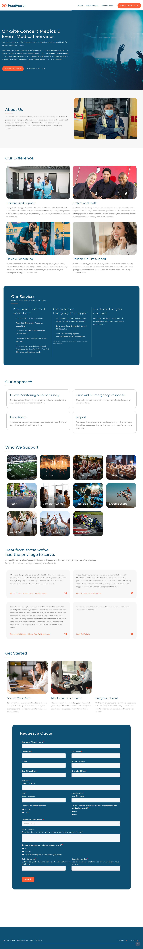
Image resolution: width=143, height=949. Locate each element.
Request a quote (13, 69)
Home (6, 940)
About (80, 5)
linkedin (122, 940)
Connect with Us (36, 69)
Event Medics (92, 5)
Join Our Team (107, 5)
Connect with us (129, 5)
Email (134, 940)
